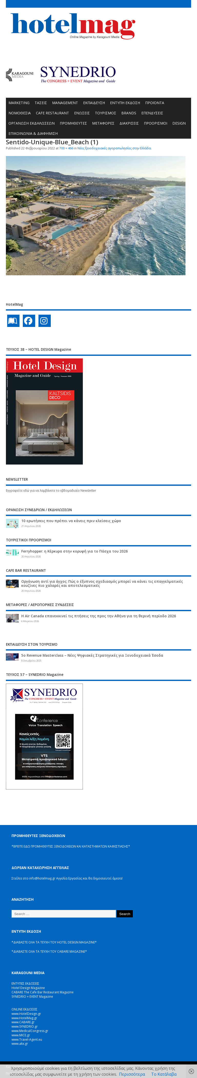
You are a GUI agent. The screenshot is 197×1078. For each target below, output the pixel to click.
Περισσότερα (132, 1074)
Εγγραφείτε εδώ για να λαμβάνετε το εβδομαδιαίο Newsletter (51, 490)
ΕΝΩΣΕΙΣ (82, 113)
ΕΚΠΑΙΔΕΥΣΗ (94, 102)
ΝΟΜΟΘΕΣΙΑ (19, 113)
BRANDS (128, 113)
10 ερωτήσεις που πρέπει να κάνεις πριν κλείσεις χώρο (71, 521)
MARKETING (18, 102)
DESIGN (179, 123)
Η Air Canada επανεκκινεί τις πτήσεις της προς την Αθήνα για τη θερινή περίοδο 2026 (98, 616)
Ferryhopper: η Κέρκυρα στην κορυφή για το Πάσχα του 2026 (74, 551)
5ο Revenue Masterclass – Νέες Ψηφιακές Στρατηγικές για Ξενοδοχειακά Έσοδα (92, 655)
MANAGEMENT (65, 102)
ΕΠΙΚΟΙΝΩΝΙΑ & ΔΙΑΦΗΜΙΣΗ (33, 133)
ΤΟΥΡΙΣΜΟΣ (105, 113)
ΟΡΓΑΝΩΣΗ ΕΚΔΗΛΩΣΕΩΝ (31, 123)
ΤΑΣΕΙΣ (41, 102)
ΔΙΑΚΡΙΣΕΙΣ (129, 123)
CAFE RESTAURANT (52, 113)
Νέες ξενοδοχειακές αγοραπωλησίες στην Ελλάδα (114, 148)
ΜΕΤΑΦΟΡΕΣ (103, 123)
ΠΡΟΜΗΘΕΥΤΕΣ (73, 123)
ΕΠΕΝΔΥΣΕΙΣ (152, 113)
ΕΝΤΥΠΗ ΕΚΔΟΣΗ (125, 102)
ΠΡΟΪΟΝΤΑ (154, 102)
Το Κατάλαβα (163, 1074)
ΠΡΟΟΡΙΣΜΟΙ (155, 123)
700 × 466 (66, 148)
